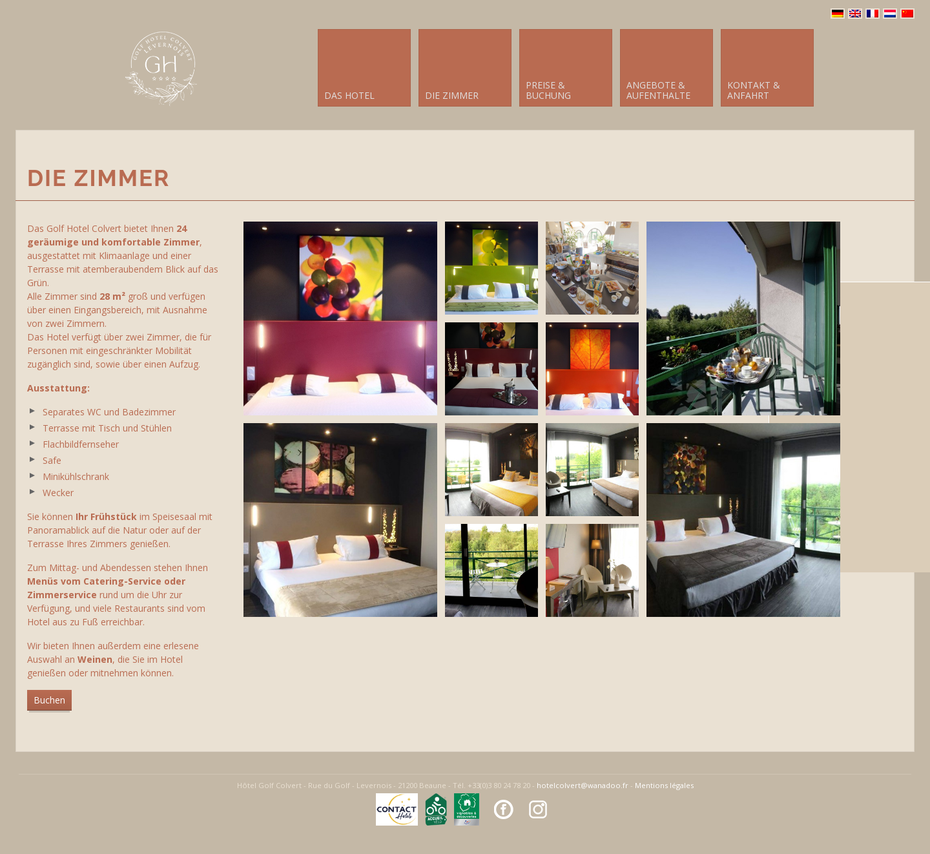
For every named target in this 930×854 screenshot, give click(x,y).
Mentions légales (664, 785)
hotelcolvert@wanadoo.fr (582, 785)
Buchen (49, 700)
